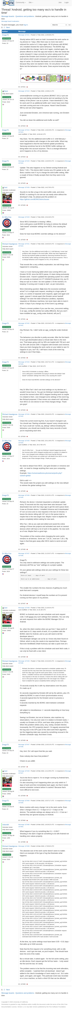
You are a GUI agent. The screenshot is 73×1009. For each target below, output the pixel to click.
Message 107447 (23, 744)
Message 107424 (23, 130)
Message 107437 (23, 553)
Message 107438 (23, 607)
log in (26, 25)
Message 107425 (23, 161)
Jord (5, 187)
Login (66, 2)
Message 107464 (23, 800)
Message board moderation (10, 21)
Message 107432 (23, 323)
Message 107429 (23, 217)
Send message (6, 38)
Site (31, 2)
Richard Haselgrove (9, 244)
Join (60, 2)
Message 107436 (23, 495)
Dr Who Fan (6, 217)
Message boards (7, 16)
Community (21, 2)
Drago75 (5, 35)
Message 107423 (23, 91)
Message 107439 (23, 661)
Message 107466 (23, 824)
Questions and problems (24, 16)
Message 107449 (23, 771)
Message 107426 (23, 187)
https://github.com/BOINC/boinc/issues (34, 199)
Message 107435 (23, 440)
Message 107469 (23, 846)
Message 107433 (23, 362)
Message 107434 (23, 414)
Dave (6, 91)
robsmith (5, 825)
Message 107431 (23, 244)
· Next (7, 27)
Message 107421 (23, 35)
